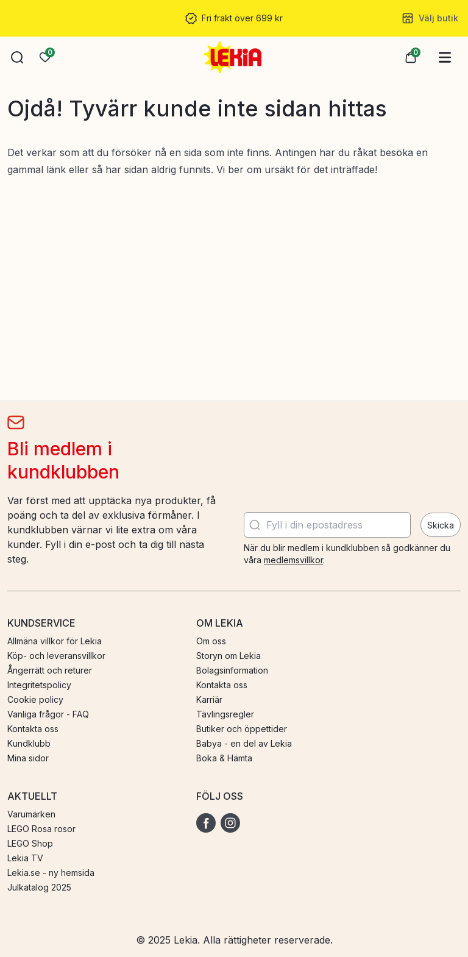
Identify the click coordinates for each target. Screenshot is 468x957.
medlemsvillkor (293, 560)
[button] (17, 57)
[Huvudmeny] (444, 57)
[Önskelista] (45, 57)
